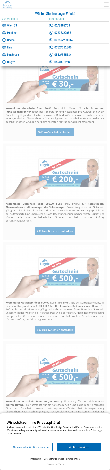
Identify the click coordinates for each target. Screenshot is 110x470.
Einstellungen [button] (73, 458)
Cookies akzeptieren (79, 447)
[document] (55, 431)
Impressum (36, 458)
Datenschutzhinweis (54, 458)
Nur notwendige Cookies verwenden (30, 447)
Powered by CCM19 (55, 464)
